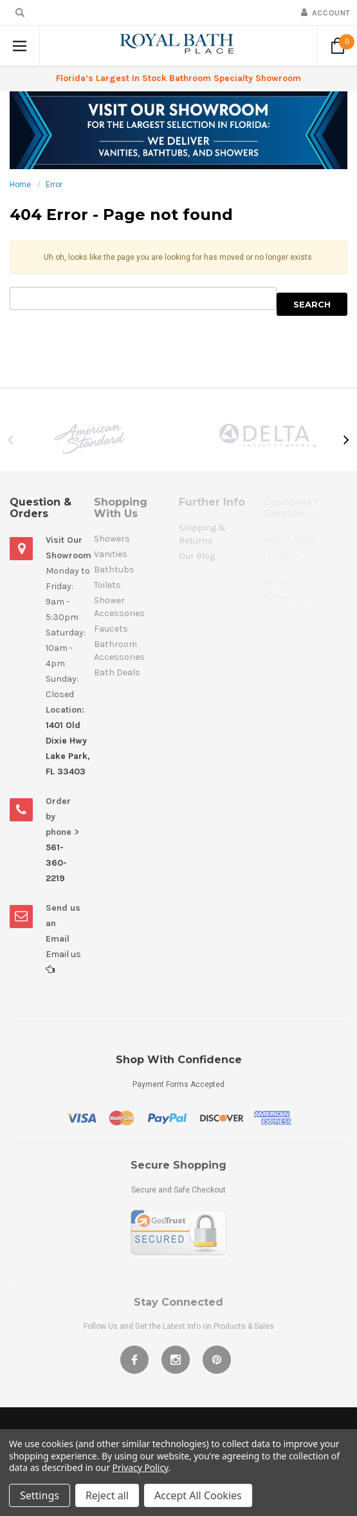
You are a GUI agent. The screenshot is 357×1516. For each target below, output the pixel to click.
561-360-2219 (56, 863)
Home (20, 184)
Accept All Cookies (198, 1495)
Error (54, 184)
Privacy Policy (141, 1467)
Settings (39, 1495)
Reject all (107, 1495)
